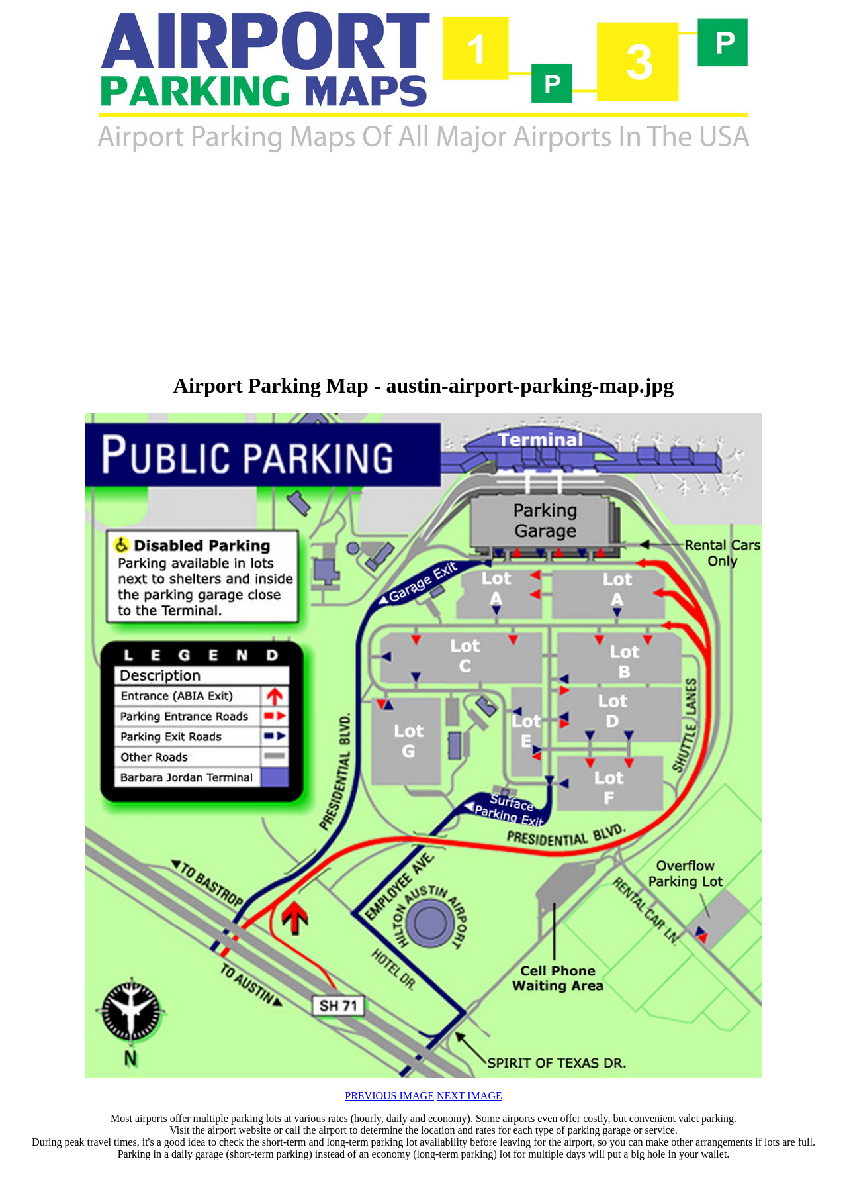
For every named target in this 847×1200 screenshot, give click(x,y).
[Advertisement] (275, 265)
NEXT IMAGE (469, 1095)
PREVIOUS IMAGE (389, 1095)
